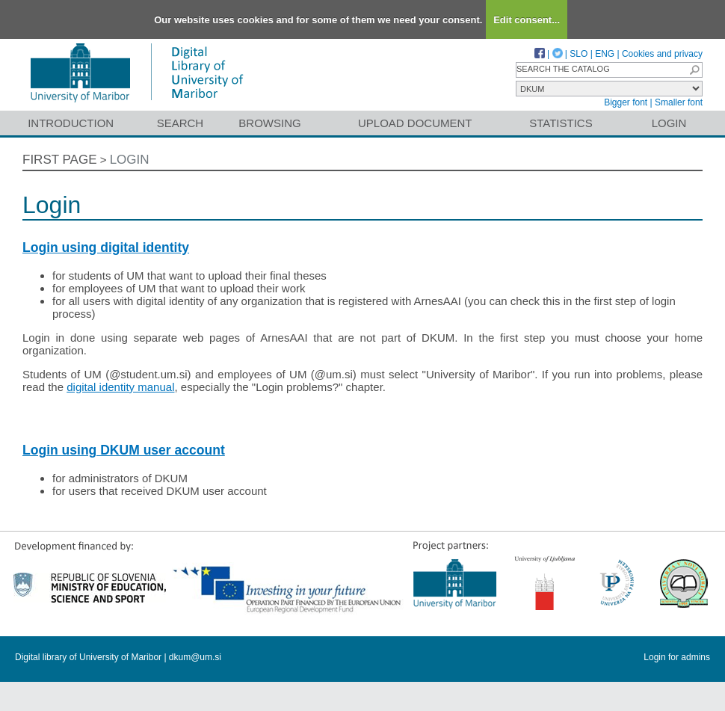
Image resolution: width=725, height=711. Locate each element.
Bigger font (625, 102)
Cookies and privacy (662, 54)
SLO (578, 54)
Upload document (415, 123)
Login (669, 123)
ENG (604, 54)
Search (180, 123)
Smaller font (679, 102)
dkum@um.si (195, 657)
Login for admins (677, 657)
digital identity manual (120, 387)
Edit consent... (526, 19)
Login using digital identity (105, 247)
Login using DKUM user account (123, 450)
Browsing (269, 123)
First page (59, 160)
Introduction (71, 123)
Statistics (560, 123)
